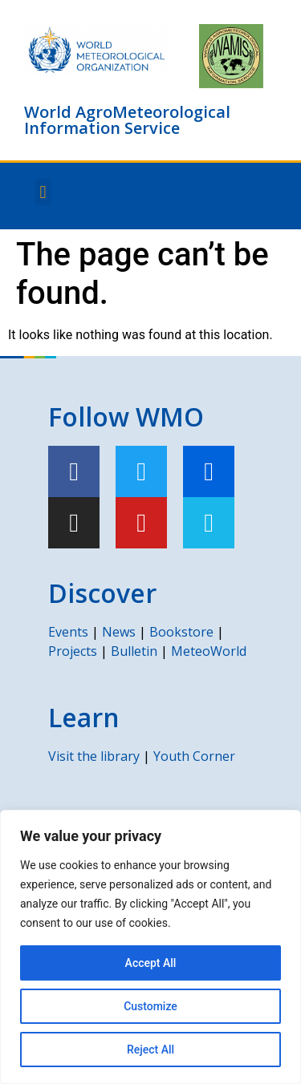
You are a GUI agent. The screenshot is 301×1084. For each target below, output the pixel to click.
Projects (72, 651)
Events (68, 632)
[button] (43, 192)
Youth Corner (194, 756)
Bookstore (181, 632)
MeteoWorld (208, 651)
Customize (150, 1006)
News (119, 632)
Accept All (151, 963)
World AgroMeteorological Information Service (127, 120)
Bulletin (134, 651)
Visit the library (94, 756)
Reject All (150, 1049)
